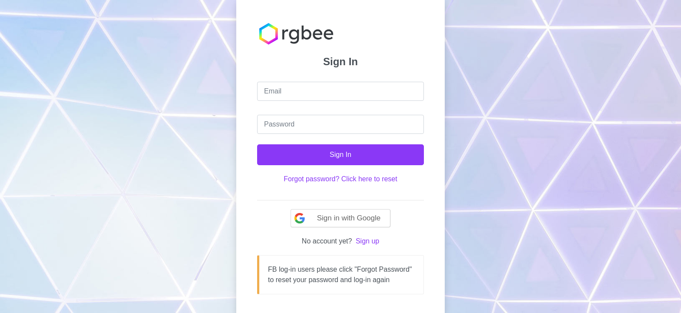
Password (279, 124)
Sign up (367, 241)
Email (272, 91)
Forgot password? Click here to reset (340, 179)
